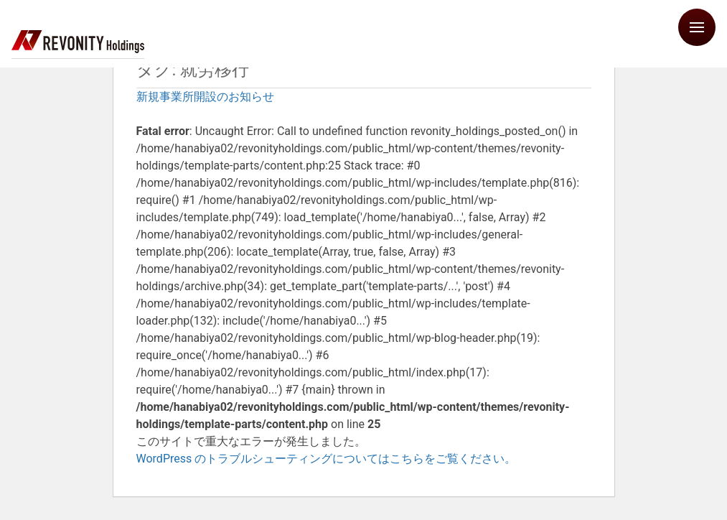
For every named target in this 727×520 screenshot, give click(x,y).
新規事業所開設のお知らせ (205, 96)
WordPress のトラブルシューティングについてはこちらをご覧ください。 (326, 458)
